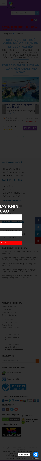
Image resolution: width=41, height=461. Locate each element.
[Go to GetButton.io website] (35, 458)
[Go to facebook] (35, 454)
